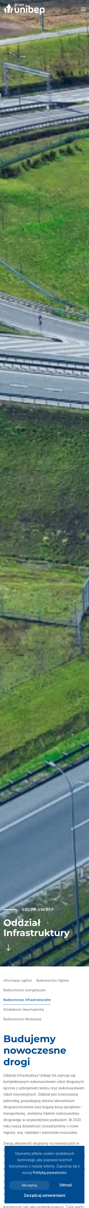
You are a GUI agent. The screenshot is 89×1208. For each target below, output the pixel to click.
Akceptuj (29, 1185)
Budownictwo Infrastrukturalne (27, 1000)
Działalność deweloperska (23, 1009)
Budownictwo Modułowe (22, 1019)
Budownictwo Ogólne (52, 980)
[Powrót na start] (24, 9)
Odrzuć (65, 1185)
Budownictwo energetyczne (24, 990)
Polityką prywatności (49, 1172)
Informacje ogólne (17, 980)
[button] (83, 9)
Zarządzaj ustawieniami (44, 1195)
